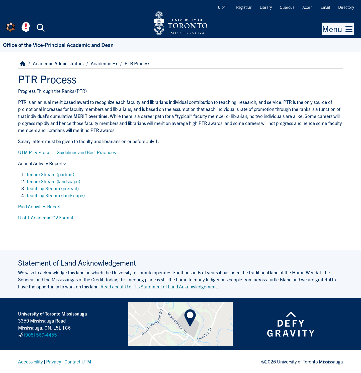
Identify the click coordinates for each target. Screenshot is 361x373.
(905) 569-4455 (40, 335)
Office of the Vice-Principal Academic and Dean (58, 44)
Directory (346, 7)
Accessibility (30, 361)
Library (266, 7)
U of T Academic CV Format (45, 217)
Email (325, 7)
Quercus (287, 7)
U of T (223, 7)
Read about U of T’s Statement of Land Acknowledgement (159, 286)
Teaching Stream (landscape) (55, 195)
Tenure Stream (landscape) (53, 181)
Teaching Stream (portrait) (52, 188)
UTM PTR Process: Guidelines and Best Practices (67, 152)
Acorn (307, 7)
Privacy (53, 361)
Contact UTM (77, 361)
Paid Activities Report (39, 206)
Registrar (244, 7)
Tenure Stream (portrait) (50, 174)
